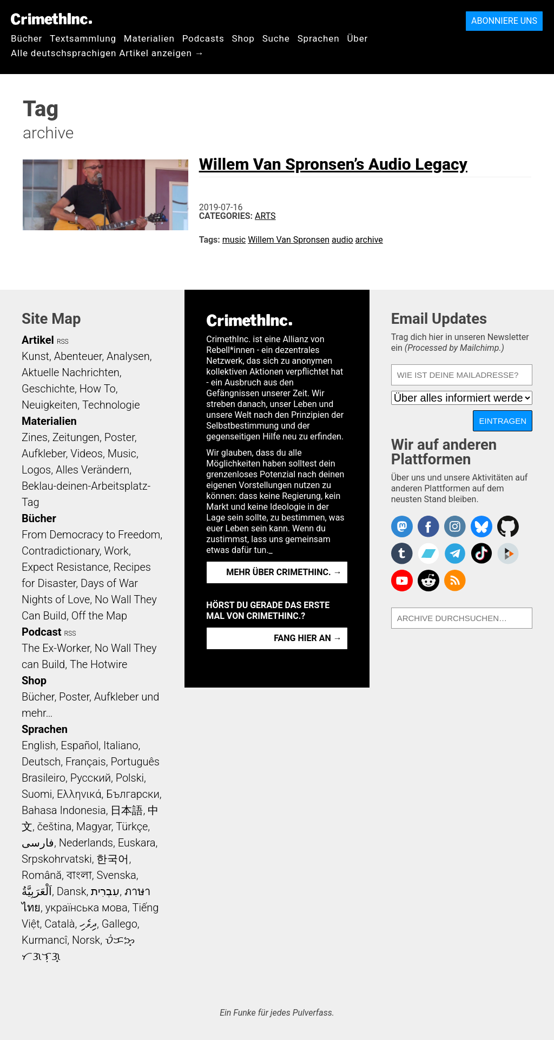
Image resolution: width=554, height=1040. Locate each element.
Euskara (137, 842)
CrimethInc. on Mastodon (402, 526)
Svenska (116, 875)
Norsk (86, 940)
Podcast (41, 631)
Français (85, 761)
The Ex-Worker (56, 648)
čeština (54, 826)
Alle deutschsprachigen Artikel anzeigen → (108, 53)
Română (42, 875)
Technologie (111, 404)
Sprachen (319, 38)
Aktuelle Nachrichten (71, 372)
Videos (86, 453)
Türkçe (132, 826)
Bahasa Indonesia (64, 810)
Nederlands (86, 842)
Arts (265, 216)
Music (122, 453)
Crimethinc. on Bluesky (481, 526)
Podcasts (203, 38)
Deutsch (41, 761)
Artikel (38, 340)
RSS (63, 341)
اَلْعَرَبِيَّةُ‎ (37, 891)
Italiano (120, 745)
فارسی (38, 842)
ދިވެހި (88, 923)
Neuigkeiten (49, 404)
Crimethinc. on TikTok (481, 553)
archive (369, 240)
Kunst (35, 356)
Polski (130, 777)
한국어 (112, 858)
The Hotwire (98, 664)
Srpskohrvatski (57, 858)
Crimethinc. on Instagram (455, 526)
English (39, 745)
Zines (35, 437)
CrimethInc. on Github (508, 526)
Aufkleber (44, 453)
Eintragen (502, 420)
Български (133, 794)
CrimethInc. (51, 19)
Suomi (37, 794)
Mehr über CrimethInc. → (283, 572)
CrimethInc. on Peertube (508, 553)
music (234, 240)
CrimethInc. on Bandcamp (428, 553)
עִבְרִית (105, 891)
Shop (243, 38)
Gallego (119, 923)
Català (59, 923)
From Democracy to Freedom (91, 534)
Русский (90, 777)
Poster (119, 437)
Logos (36, 469)
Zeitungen (76, 437)
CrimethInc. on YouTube (402, 580)
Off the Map (99, 615)
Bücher (26, 38)
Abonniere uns (504, 21)
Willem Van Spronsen (288, 240)
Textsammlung (83, 38)
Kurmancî (44, 940)
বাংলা (79, 875)
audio (342, 240)
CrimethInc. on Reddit (428, 580)
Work (116, 550)
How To (98, 388)
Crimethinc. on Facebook (428, 526)
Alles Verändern (92, 469)
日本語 (126, 810)
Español (79, 745)
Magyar (93, 826)
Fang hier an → (307, 638)
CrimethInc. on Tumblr (402, 553)
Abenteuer (78, 356)
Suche (276, 38)
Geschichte (48, 388)
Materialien (149, 38)
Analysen (128, 356)
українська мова (86, 907)
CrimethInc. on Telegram (455, 553)
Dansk (72, 891)
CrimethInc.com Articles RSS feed (455, 580)
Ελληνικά (79, 794)
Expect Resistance (65, 567)
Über (357, 38)
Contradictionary (61, 550)
